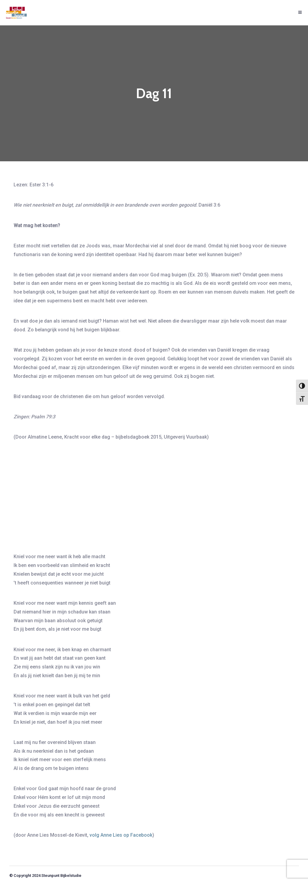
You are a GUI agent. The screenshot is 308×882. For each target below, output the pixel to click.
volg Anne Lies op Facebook (121, 835)
